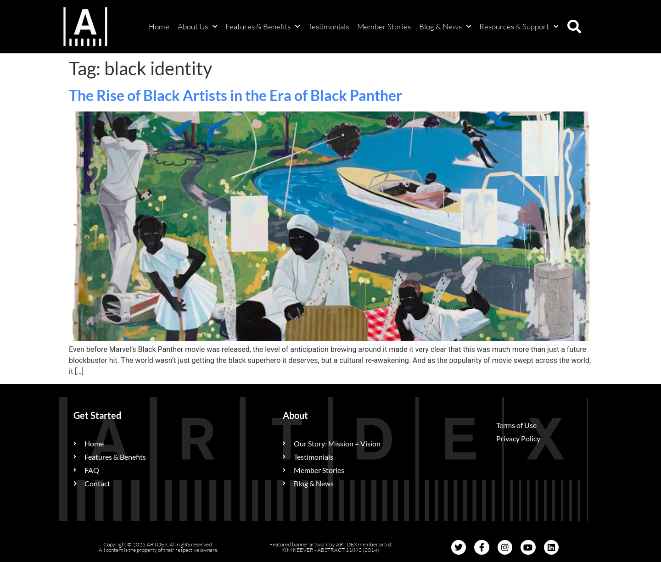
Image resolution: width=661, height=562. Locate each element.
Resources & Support (518, 26)
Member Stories (384, 26)
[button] (574, 26)
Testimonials (328, 26)
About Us (197, 26)
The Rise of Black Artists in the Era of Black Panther (235, 95)
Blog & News (445, 26)
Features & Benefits (262, 26)
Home (159, 26)
